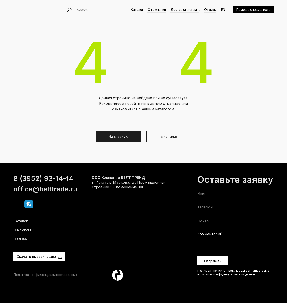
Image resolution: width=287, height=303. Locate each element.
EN (223, 9)
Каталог (137, 9)
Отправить (212, 261)
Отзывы (210, 9)
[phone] (235, 208)
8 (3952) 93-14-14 (43, 188)
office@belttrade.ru (45, 198)
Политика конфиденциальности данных (45, 275)
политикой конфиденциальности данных (226, 274)
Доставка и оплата (185, 9)
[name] (235, 194)
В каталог (169, 136)
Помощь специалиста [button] (253, 9)
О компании (157, 9)
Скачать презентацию (36, 256)
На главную (119, 136)
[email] (235, 222)
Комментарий (209, 234)
